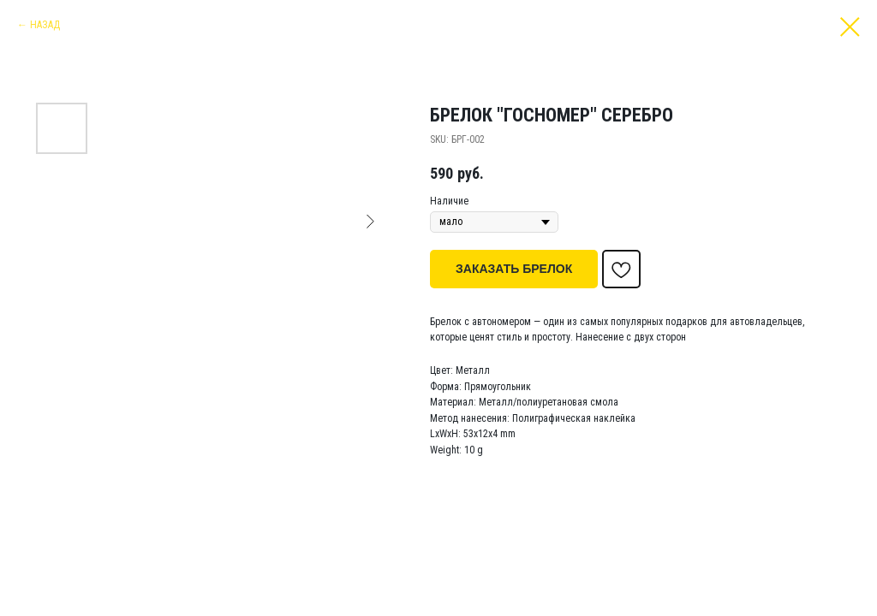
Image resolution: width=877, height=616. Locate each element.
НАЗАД (45, 25)
